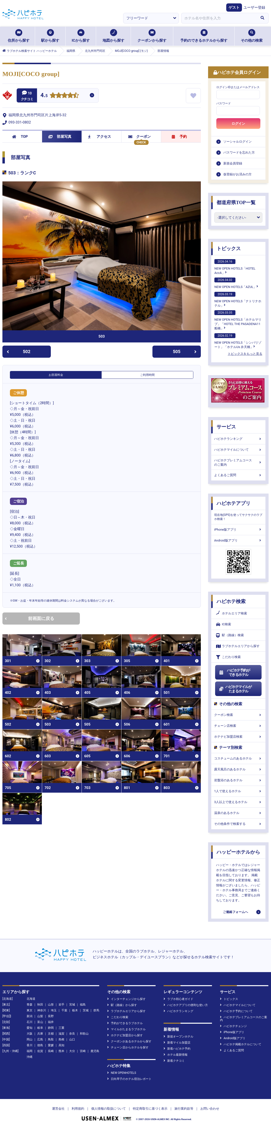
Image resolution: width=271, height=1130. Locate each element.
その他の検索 (252, 36)
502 (18, 351)
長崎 (51, 1051)
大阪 (29, 1033)
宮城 (72, 1004)
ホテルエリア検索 (231, 613)
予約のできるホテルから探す (203, 36)
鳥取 (51, 1039)
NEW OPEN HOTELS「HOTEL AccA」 (235, 267)
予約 (179, 136)
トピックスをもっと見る (245, 354)
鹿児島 (94, 1051)
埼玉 (54, 1010)
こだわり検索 (228, 657)
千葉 (64, 1010)
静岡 (51, 1027)
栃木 (75, 1010)
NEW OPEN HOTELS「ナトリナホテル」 (237, 299)
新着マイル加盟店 (177, 1042)
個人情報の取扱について (108, 1108)
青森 (29, 1004)
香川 (29, 1045)
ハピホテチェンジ (233, 1026)
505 (185, 351)
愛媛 (51, 1045)
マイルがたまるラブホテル (126, 1029)
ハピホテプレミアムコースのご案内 (238, 462)
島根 (61, 1039)
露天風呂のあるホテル (238, 769)
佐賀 (40, 1051)
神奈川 (41, 1010)
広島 (40, 1039)
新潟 (29, 1016)
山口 (72, 1039)
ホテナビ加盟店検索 (238, 736)
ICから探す (81, 36)
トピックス (229, 248)
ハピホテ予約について (236, 1011)
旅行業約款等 (183, 1108)
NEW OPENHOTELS (121, 1073)
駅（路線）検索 (230, 635)
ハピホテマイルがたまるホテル (235, 689)
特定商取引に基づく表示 (150, 1108)
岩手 (61, 1004)
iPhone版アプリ (238, 529)
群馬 (96, 1010)
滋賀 (61, 1033)
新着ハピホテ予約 (177, 1048)
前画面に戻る (29, 618)
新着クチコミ (174, 1060)
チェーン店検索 (238, 726)
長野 (51, 1016)
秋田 (40, 1004)
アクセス (99, 136)
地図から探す (113, 36)
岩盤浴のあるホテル (238, 780)
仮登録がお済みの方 (237, 174)
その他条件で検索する (238, 824)
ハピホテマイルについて (238, 449)
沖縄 (29, 1057)
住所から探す (19, 36)
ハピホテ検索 (231, 601)
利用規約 (78, 1108)
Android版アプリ (238, 540)
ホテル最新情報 (176, 1054)
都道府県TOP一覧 (236, 202)
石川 (29, 1022)
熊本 (61, 1051)
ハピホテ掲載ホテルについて (240, 1044)
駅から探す (50, 36)
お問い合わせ (209, 1108)
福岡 (29, 1051)
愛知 (29, 1027)
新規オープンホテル (178, 1036)
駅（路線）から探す (122, 1005)
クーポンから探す (151, 36)
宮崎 (83, 1051)
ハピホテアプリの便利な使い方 (186, 1005)
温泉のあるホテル (238, 813)
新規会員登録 (232, 163)
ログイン (238, 123)
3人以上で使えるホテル (238, 802)
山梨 (40, 1016)
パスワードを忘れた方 (239, 152)
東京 (29, 1010)
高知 (61, 1045)
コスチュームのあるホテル (238, 758)
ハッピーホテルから (238, 852)
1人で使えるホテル (238, 791)
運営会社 (58, 1108)
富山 (40, 1022)
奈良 (72, 1033)
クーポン (139, 136)
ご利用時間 (147, 375)
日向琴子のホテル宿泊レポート (129, 1079)
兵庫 (40, 1033)
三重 (61, 1027)
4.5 (44, 95)
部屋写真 (59, 136)
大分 (72, 1051)
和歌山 (84, 1033)
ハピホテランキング (238, 439)
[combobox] (218, 18)
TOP (20, 136)
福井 (51, 1022)
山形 (51, 1004)
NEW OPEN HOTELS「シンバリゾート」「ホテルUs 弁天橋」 (237, 341)
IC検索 (223, 624)
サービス (226, 426)
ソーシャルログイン (237, 141)
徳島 (40, 1045)
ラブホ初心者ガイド (178, 999)
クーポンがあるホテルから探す (129, 1041)
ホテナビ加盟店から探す (125, 1035)
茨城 (86, 1010)
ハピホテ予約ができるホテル (234, 672)
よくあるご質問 (238, 475)
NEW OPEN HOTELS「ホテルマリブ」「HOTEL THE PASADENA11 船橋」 (237, 320)
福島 (83, 1004)
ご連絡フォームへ (235, 912)
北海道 (31, 998)
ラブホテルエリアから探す (238, 646)
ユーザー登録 (254, 7)
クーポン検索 (238, 715)
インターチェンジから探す (126, 999)
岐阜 (40, 1027)
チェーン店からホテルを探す (128, 1047)
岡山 (29, 1039)
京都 (51, 1033)
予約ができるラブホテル (125, 1023)
